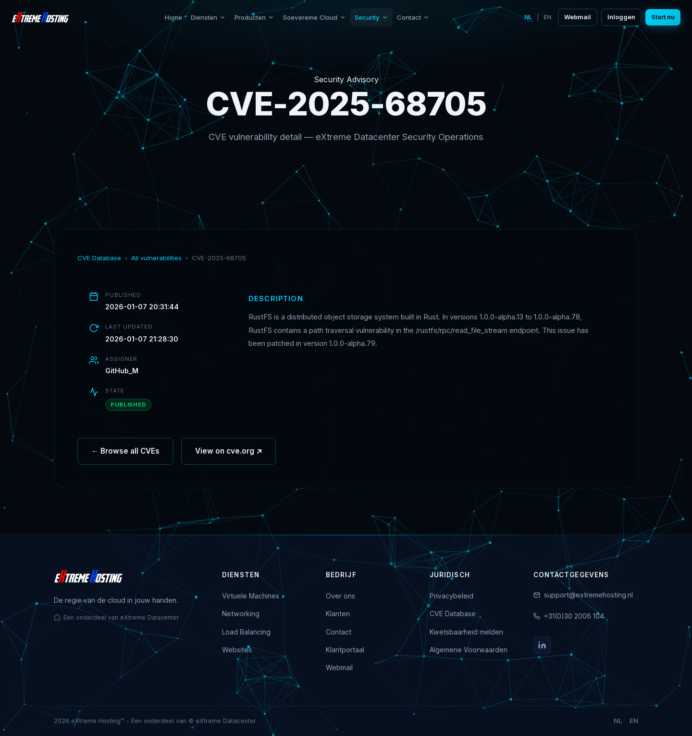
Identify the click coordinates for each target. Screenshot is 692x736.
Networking (241, 613)
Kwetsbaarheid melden (466, 632)
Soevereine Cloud (314, 17)
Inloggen (621, 17)
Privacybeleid (451, 596)
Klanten (338, 613)
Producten (254, 17)
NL (528, 17)
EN (547, 17)
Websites (237, 650)
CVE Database (99, 258)
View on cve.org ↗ (228, 454)
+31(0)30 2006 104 (574, 616)
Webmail (577, 17)
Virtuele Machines (250, 596)
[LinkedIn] (542, 645)
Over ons (340, 596)
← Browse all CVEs (125, 454)
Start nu (663, 17)
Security (371, 17)
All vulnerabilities (156, 258)
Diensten (208, 17)
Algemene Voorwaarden (468, 650)
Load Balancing (246, 632)
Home (173, 17)
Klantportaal (345, 650)
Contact (413, 17)
